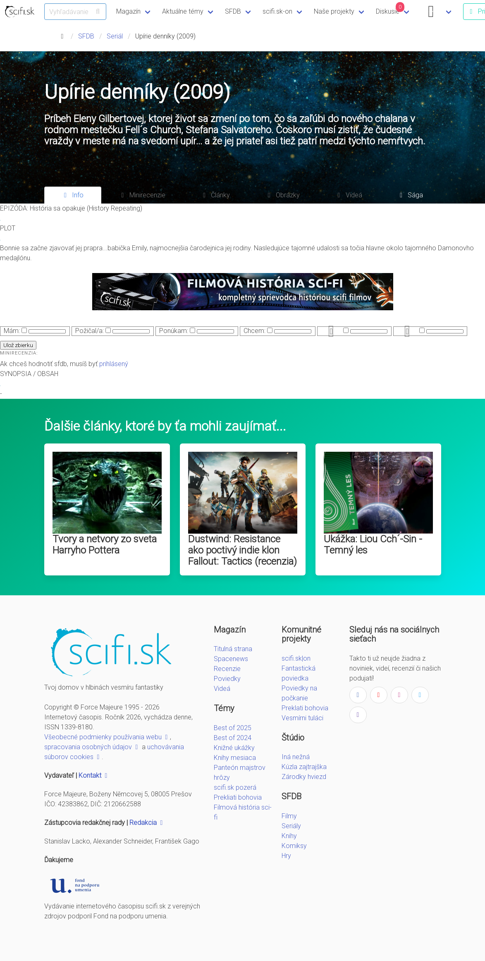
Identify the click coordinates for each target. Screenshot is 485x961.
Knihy (289, 836)
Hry (286, 856)
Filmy (289, 816)
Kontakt (94, 775)
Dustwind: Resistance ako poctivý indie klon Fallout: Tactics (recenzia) (242, 550)
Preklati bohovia (305, 708)
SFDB (233, 11)
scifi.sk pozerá (235, 787)
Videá (222, 689)
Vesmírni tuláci (302, 718)
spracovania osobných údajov (92, 747)
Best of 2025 (232, 728)
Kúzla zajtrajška (304, 767)
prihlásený (113, 364)
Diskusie (390, 8)
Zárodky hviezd (304, 777)
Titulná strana (233, 649)
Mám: (12, 331)
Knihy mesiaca (235, 758)
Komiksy (294, 846)
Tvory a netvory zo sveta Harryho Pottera (105, 544)
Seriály (291, 826)
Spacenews (231, 659)
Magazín (128, 11)
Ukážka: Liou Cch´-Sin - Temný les (373, 544)
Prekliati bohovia (238, 797)
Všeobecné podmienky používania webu (107, 737)
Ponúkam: (173, 331)
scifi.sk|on (296, 658)
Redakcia (147, 823)
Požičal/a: (89, 331)
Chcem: (254, 331)
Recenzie (227, 669)
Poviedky (227, 679)
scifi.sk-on (277, 11)
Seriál (115, 36)
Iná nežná (296, 757)
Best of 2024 (232, 738)
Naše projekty (334, 11)
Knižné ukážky (234, 748)
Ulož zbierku (18, 345)
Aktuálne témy (182, 11)
